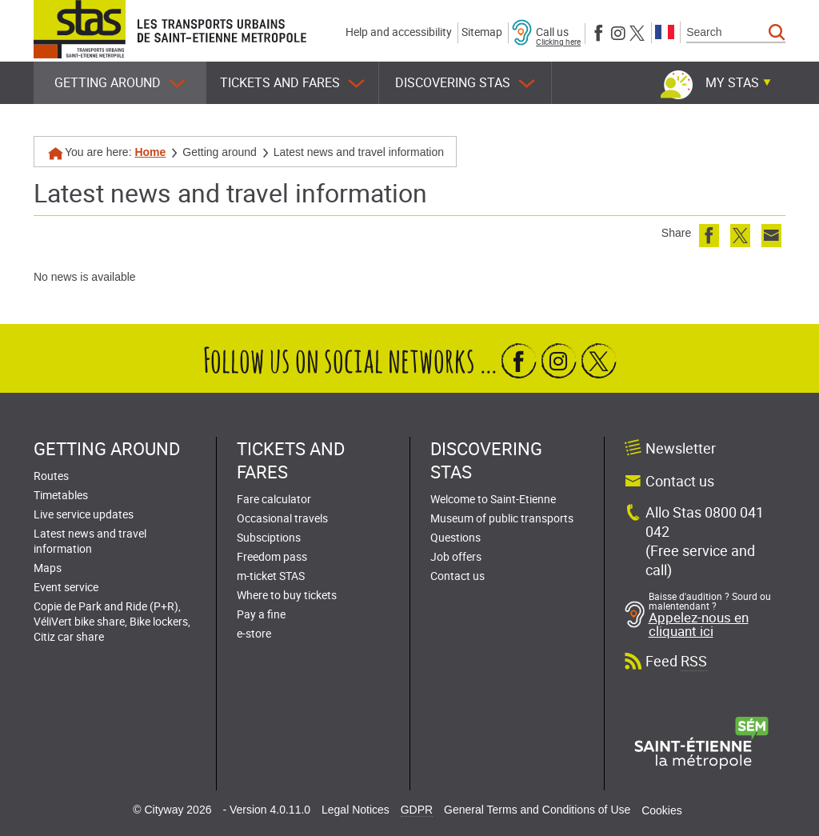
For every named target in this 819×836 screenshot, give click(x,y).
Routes (51, 475)
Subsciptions (269, 537)
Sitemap (481, 31)
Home (150, 152)
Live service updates (84, 514)
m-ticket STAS (271, 575)
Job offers (455, 556)
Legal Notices (356, 809)
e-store (254, 633)
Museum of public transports (501, 518)
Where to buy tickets (287, 594)
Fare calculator (274, 498)
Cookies (661, 810)
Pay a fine (261, 614)
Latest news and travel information (90, 541)
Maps (48, 567)
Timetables (61, 494)
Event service (66, 586)
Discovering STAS (465, 83)
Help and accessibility (399, 31)
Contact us (457, 575)
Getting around (120, 83)
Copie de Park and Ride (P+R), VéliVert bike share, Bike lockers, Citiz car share (112, 621)
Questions (455, 537)
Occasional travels (282, 518)
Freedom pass (272, 556)
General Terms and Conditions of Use (537, 809)
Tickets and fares (292, 83)
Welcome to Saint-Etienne (493, 498)
